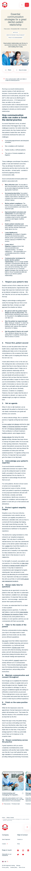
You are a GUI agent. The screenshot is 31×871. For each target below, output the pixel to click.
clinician (16, 424)
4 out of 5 (12, 239)
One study (5, 641)
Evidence (14, 246)
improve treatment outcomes (18, 429)
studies (7, 546)
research (16, 660)
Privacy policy (5, 867)
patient (9, 424)
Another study (16, 647)
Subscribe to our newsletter (6, 855)
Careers (4, 844)
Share (8, 70)
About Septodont (6, 839)
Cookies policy (13, 867)
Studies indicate (7, 437)
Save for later (21, 70)
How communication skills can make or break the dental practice (16, 80)
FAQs (18, 844)
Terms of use (22, 867)
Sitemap (18, 865)
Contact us (19, 839)
